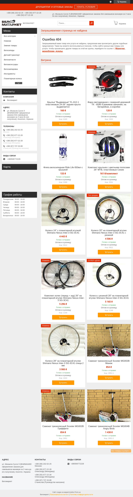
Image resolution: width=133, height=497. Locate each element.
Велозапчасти (10, 60)
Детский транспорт (12, 55)
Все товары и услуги (120, 451)
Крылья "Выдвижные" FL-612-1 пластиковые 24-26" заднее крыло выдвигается (63, 104)
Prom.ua (78, 492)
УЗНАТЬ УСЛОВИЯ (86, 7)
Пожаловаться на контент (59, 494)
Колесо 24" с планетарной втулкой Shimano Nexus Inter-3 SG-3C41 (63, 231)
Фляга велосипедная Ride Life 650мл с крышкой (63, 168)
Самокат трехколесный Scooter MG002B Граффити (63, 427)
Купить (64, 124)
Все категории (10, 36)
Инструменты (9, 74)
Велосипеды (9, 50)
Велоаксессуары (11, 64)
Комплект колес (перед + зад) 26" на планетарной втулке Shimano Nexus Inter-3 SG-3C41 (63, 298)
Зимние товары (10, 46)
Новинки (7, 41)
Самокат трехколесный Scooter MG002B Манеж (108, 362)
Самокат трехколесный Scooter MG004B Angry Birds (108, 427)
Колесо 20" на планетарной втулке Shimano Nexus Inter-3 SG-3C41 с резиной (109, 232)
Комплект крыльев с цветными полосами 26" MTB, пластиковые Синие (109, 168)
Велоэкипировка (11, 69)
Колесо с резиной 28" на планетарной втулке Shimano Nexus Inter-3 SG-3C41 (109, 297)
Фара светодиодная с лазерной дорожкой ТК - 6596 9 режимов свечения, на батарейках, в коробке (109, 104)
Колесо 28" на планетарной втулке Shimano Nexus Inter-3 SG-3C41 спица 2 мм (63, 363)
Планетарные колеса (13, 79)
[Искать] (91, 23)
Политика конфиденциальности (81, 494)
